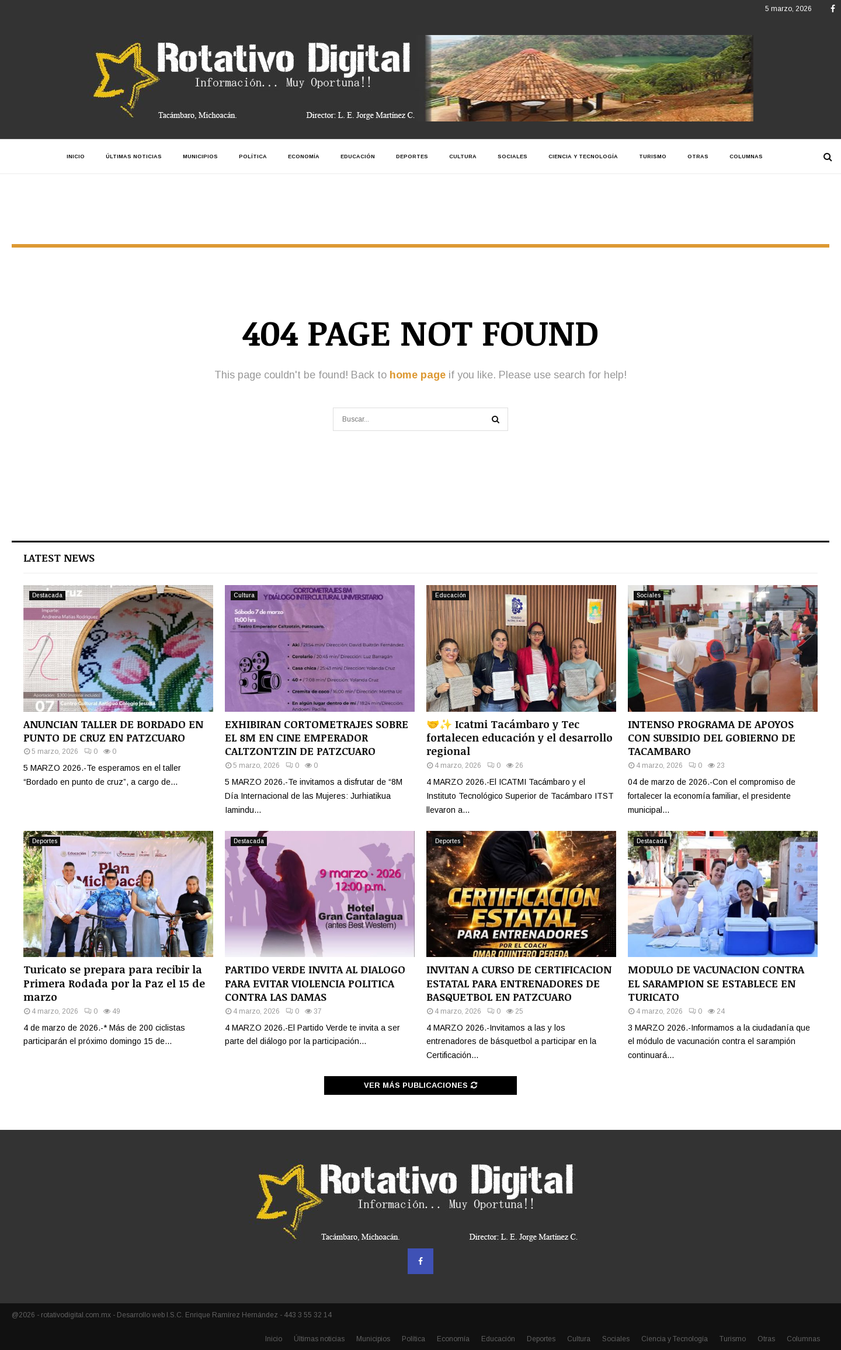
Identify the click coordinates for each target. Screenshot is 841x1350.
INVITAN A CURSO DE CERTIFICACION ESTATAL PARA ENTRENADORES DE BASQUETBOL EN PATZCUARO (518, 983)
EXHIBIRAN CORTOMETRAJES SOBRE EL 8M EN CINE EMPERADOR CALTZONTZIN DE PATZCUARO (316, 737)
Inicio (76, 156)
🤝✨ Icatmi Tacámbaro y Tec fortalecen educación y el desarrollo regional (519, 737)
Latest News (59, 558)
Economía (303, 156)
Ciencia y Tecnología (583, 156)
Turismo (652, 156)
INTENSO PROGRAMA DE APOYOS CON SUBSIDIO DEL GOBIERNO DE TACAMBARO (711, 737)
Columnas (746, 156)
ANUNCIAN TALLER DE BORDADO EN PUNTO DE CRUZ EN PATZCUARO (113, 730)
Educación (357, 156)
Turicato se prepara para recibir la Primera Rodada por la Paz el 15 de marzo (114, 983)
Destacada (47, 595)
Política (253, 156)
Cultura (463, 156)
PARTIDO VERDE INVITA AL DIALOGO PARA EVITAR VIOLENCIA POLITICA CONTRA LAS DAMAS (315, 983)
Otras (697, 156)
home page (418, 375)
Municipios (200, 156)
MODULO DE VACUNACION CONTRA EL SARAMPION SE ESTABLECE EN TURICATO (716, 983)
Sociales (512, 156)
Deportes (412, 156)
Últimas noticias (134, 156)
